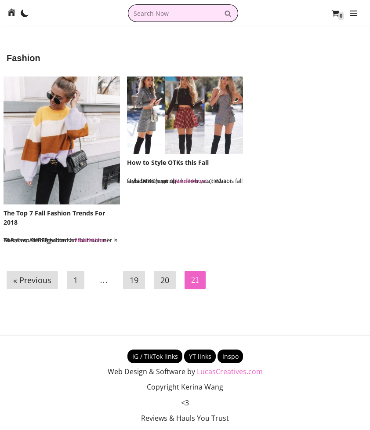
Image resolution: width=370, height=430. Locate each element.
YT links (200, 356)
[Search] (228, 13)
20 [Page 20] (164, 280)
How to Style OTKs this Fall (168, 162)
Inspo (230, 356)
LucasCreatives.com (230, 371)
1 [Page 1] (75, 280)
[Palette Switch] (25, 12)
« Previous (32, 280)
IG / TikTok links (155, 356)
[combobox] (173, 13)
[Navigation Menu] (353, 13)
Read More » (90, 240)
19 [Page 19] (134, 280)
